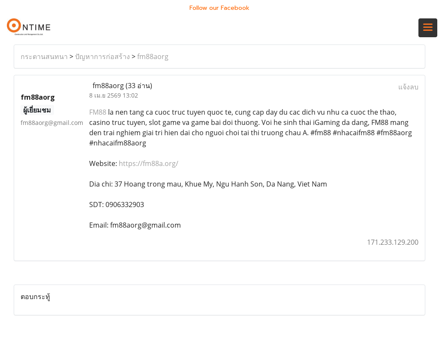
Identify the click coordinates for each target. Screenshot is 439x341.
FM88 (97, 112)
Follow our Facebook (219, 7)
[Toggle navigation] (427, 27)
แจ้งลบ (408, 87)
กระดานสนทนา (44, 56)
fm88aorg (152, 56)
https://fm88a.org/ (148, 163)
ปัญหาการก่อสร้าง (102, 56)
